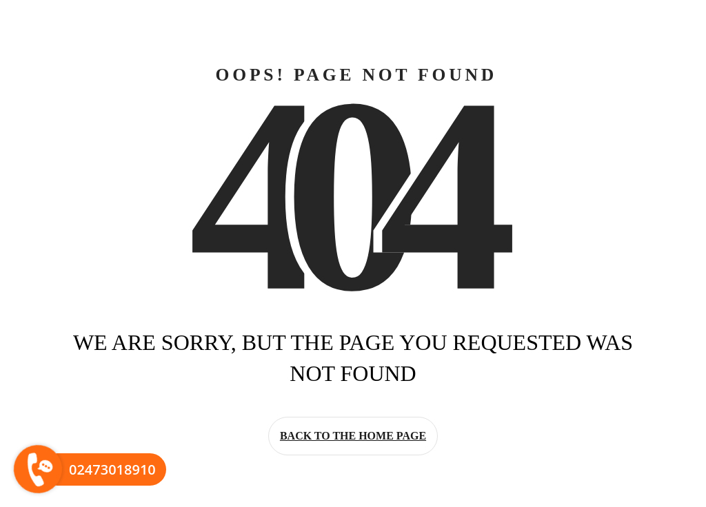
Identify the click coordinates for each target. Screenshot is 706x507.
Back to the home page (353, 436)
